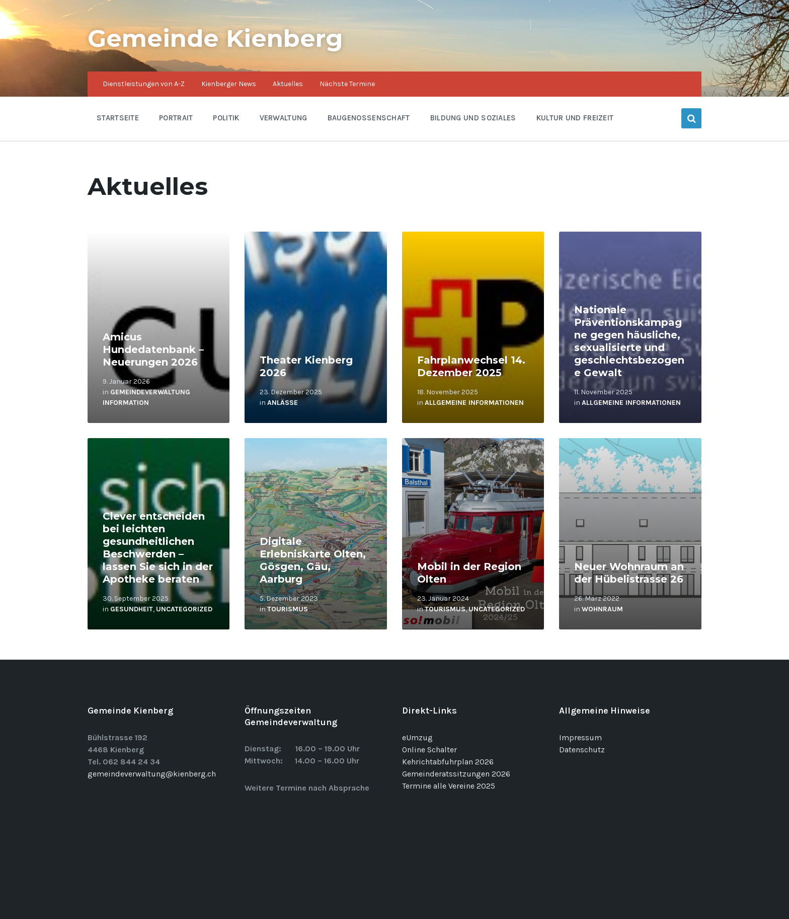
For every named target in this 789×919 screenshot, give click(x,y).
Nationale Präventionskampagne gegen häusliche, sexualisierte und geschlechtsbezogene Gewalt (629, 341)
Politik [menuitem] (226, 117)
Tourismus (287, 609)
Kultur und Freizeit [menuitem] (575, 117)
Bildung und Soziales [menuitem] (473, 117)
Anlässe (282, 402)
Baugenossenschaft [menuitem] (369, 117)
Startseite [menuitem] (118, 117)
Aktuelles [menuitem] (288, 84)
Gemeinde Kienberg (215, 38)
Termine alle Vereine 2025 (448, 786)
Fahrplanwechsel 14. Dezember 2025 (471, 366)
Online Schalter (429, 749)
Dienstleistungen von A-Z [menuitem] (144, 84)
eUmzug (417, 737)
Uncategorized (184, 609)
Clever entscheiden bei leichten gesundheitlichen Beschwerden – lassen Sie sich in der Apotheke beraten (158, 547)
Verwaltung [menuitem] (283, 117)
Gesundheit (131, 609)
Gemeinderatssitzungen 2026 (456, 774)
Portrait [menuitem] (176, 117)
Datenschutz (582, 749)
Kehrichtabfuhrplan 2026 (448, 761)
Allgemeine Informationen (474, 402)
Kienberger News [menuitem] (228, 84)
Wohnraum (602, 609)
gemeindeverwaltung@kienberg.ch (152, 774)
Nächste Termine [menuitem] (347, 84)
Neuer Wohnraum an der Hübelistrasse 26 (629, 572)
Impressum (580, 737)
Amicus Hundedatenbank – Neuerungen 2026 (153, 349)
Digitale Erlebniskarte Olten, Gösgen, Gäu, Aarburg (313, 560)
